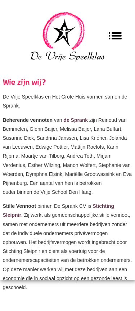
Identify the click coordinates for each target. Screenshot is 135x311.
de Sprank (76, 120)
